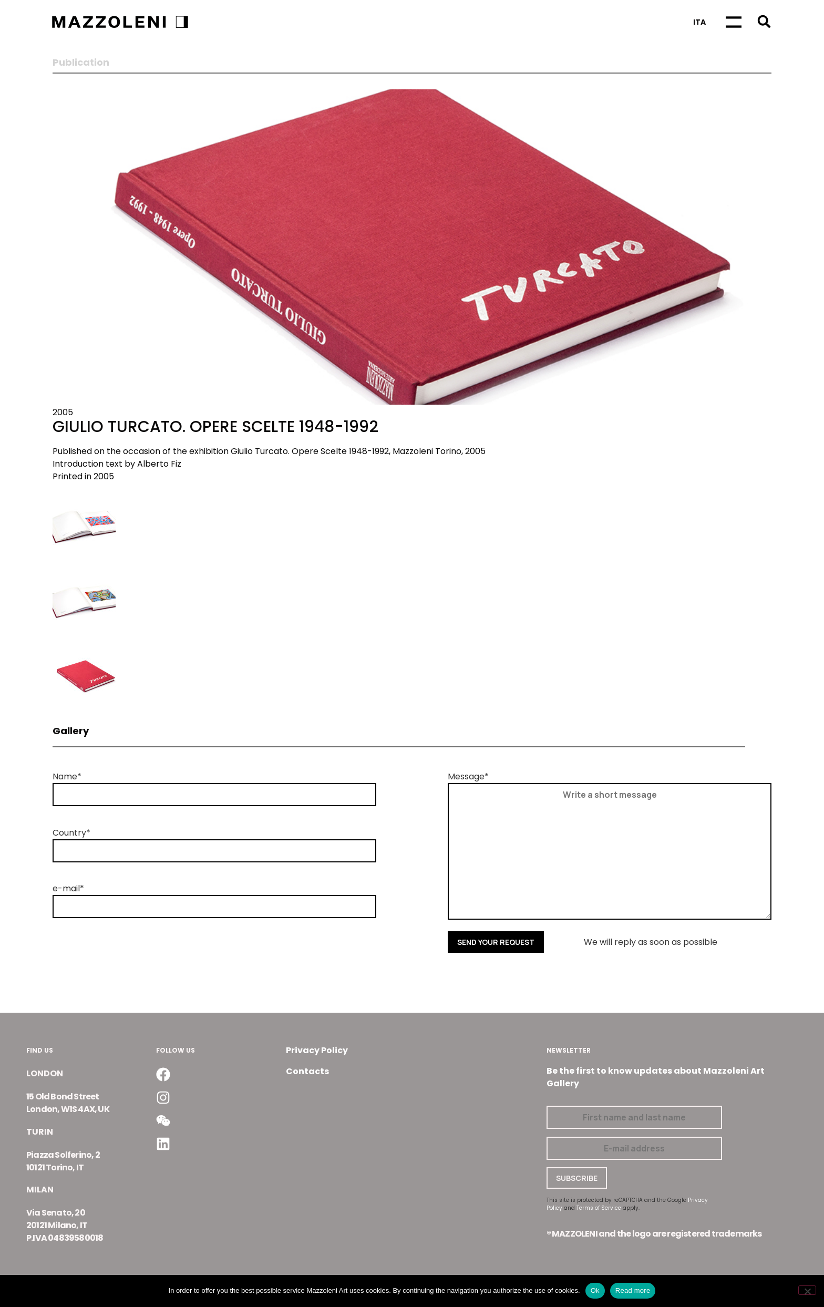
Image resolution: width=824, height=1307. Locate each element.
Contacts (307, 1071)
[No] (807, 1290)
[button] (763, 21)
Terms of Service (598, 1208)
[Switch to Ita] (699, 22)
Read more (633, 1290)
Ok (595, 1290)
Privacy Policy (317, 1050)
